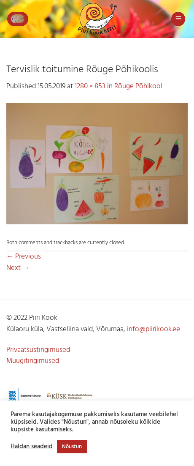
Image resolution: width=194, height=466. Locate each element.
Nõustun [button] (72, 446)
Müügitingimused (32, 361)
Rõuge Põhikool (138, 86)
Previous (23, 256)
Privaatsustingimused (38, 350)
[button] (17, 19)
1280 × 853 (90, 86)
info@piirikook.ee (153, 329)
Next (18, 268)
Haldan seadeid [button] (32, 447)
